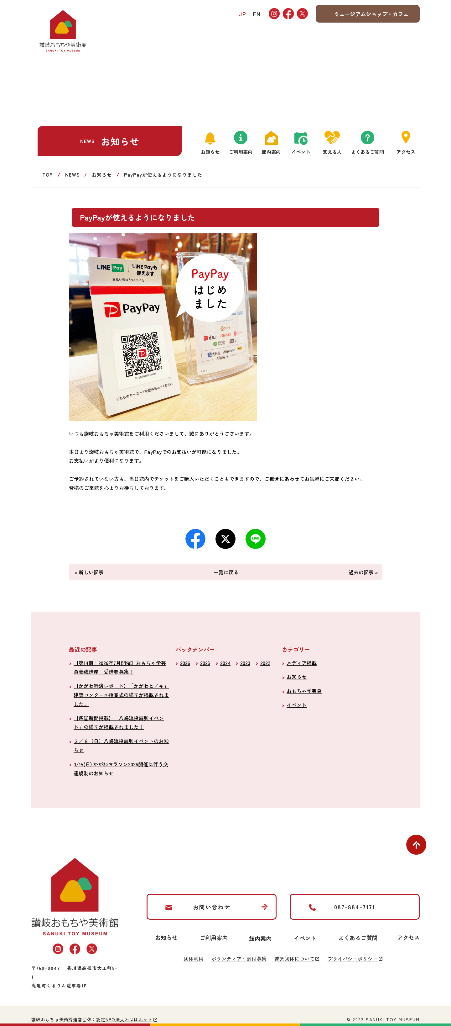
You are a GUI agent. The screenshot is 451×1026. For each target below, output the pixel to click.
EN (257, 14)
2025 (205, 663)
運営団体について (294, 958)
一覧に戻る (226, 572)
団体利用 (194, 958)
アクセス (406, 151)
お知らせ (210, 151)
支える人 (332, 151)
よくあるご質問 (367, 151)
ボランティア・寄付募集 (239, 958)
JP (242, 14)
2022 (265, 663)
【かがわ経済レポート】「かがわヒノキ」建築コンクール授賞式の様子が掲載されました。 (121, 695)
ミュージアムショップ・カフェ (371, 14)
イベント (301, 151)
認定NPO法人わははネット (124, 1019)
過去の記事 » (363, 572)
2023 (245, 663)
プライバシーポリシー (353, 958)
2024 (225, 663)
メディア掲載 (302, 663)
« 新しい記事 (89, 572)
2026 (185, 663)
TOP (47, 174)
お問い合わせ (212, 907)
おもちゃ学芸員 (304, 690)
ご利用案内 (240, 151)
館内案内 (271, 151)
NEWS (72, 174)
